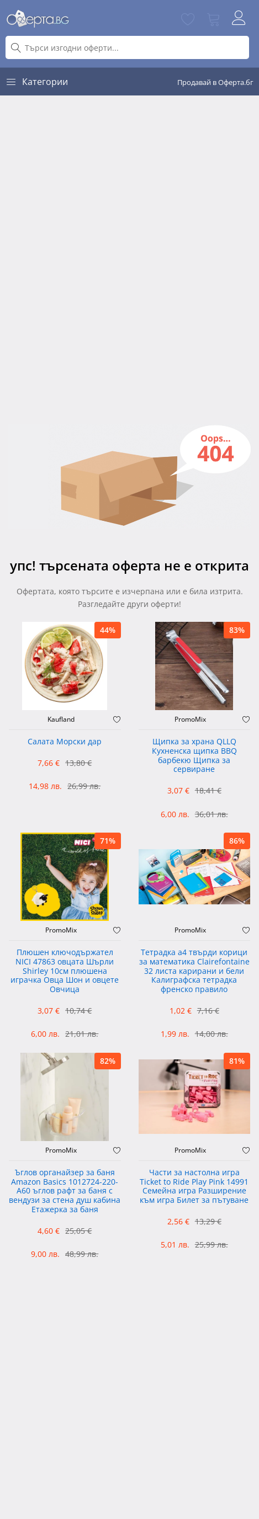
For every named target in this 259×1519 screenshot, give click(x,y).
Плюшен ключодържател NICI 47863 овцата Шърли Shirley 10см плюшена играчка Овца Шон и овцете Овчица (64, 971)
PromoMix (190, 719)
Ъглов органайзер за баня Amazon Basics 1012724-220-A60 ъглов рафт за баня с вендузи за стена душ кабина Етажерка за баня (64, 1191)
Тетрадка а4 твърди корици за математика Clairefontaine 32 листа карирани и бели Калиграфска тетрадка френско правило (194, 971)
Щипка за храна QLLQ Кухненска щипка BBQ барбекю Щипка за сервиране (194, 755)
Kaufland (61, 719)
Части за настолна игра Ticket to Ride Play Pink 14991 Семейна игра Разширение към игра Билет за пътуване (194, 1186)
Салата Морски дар (65, 742)
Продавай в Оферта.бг (215, 82)
